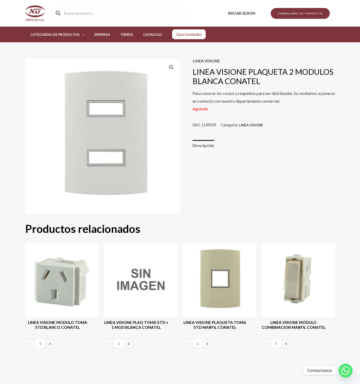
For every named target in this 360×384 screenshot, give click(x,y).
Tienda (117, 34)
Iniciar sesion (243, 13)
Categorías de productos (56, 34)
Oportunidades (174, 34)
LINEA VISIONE (207, 60)
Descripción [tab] (204, 145)
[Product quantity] (40, 344)
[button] (300, 13)
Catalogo (140, 34)
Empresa (97, 34)
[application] (80, 34)
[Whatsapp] (346, 371)
